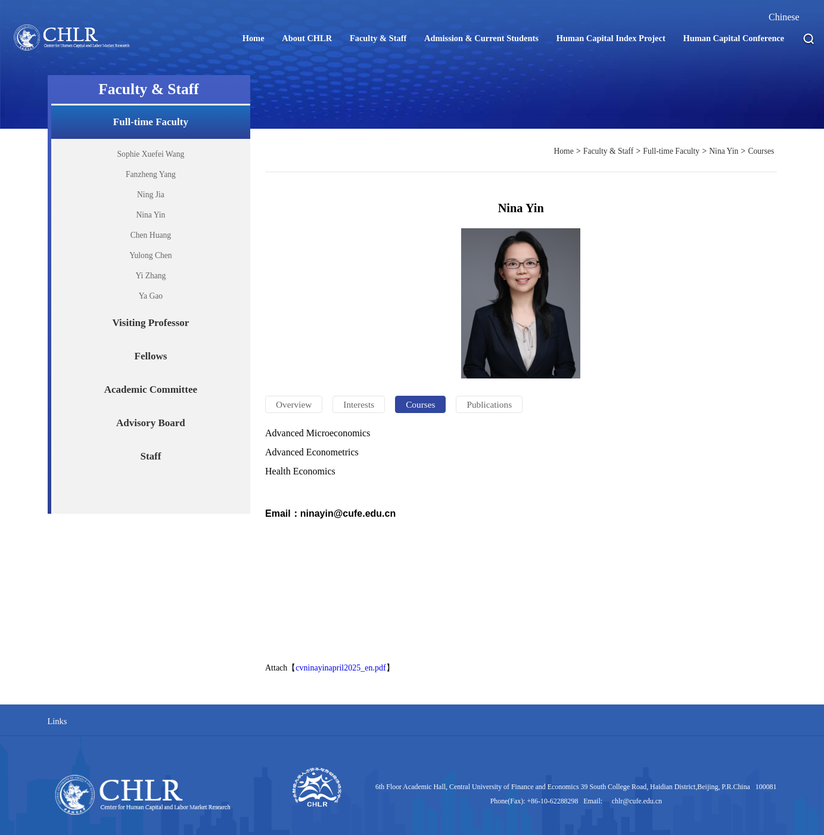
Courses (761, 151)
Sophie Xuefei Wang (151, 154)
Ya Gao (151, 295)
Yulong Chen (150, 255)
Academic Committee (150, 389)
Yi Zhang (150, 275)
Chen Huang (150, 235)
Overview (294, 404)
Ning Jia (150, 194)
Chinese (784, 17)
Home (563, 151)
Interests (358, 404)
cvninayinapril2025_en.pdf (340, 667)
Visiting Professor (150, 322)
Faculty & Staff (608, 151)
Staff (150, 456)
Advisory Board (150, 423)
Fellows (151, 356)
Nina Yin (150, 214)
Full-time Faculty (150, 122)
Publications (489, 404)
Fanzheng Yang (151, 174)
